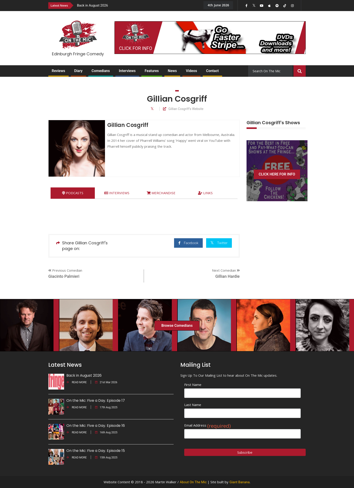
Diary (78, 71)
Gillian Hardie (227, 276)
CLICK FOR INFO (135, 48)
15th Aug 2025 (106, 457)
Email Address (207, 425)
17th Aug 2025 (106, 407)
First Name (192, 384)
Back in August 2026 (92, 5)
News (172, 71)
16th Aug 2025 (106, 432)
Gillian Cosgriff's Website (183, 109)
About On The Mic (193, 482)
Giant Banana (239, 482)
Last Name (192, 404)
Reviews (58, 71)
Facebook (183, 243)
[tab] (73, 192)
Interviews (127, 71)
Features (152, 71)
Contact (212, 71)
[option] (136, 5)
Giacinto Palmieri (63, 276)
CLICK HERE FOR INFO (277, 174)
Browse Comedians (177, 325)
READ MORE (76, 382)
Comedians (101, 71)
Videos (191, 71)
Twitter (218, 242)
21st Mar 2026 (106, 382)
